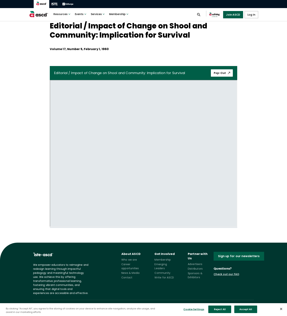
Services (98, 14)
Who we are (129, 260)
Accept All (245, 311)
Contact (126, 277)
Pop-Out (222, 73)
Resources (62, 14)
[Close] (281, 311)
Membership (119, 14)
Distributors (195, 269)
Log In (251, 15)
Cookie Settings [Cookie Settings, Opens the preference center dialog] (193, 311)
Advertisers (195, 264)
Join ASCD (233, 15)
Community (162, 273)
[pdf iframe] (143, 153)
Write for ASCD (164, 277)
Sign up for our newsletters (239, 256)
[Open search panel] (199, 14)
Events (81, 14)
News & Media (130, 273)
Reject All (220, 311)
